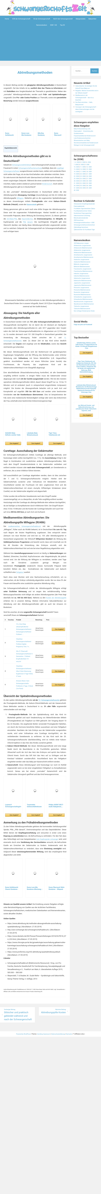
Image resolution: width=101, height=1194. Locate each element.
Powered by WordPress (21, 1017)
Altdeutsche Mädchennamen (84, 255)
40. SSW (77, 192)
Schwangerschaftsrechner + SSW (85, 225)
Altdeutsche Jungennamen (83, 252)
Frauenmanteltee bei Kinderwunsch (86, 136)
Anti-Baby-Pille (12, 219)
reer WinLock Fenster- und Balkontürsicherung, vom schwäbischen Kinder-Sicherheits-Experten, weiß (86, 410)
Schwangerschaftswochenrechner (85, 227)
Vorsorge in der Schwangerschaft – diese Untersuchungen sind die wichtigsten (86, 109)
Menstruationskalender (82, 220)
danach (30, 222)
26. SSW (84, 181)
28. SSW (77, 183)
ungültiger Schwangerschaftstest (16, 171)
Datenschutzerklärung (59, 1017)
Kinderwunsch (54, 184)
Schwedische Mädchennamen (84, 301)
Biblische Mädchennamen (83, 269)
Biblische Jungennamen (82, 266)
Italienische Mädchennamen (83, 283)
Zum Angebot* (14, 443)
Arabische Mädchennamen (83, 264)
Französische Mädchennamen (84, 273)
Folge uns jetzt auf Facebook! (84, 327)
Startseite (71, 1017)
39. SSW (91, 190)
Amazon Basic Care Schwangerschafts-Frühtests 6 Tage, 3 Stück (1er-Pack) (23, 669)
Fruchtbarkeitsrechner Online (84, 213)
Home (7, 19)
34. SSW (77, 188)
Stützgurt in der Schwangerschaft (85, 147)
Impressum (47, 1017)
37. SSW (77, 190)
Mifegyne (20, 198)
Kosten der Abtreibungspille (55, 598)
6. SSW (90, 164)
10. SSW (77, 169)
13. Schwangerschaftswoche (54, 683)
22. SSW (77, 178)
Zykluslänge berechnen (82, 229)
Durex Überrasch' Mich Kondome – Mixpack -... (59, 134)
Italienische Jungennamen (83, 280)
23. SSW (84, 178)
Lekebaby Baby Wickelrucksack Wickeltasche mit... (33, 434)
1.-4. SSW (77, 164)
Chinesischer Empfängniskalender (85, 206)
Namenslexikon (41, 25)
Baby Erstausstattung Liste (83, 129)
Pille (24, 222)
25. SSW (77, 181)
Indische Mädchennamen (82, 278)
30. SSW (91, 183)
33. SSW (91, 185)
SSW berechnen (79, 222)
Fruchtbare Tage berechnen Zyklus (86, 211)
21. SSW (91, 176)
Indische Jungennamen (82, 276)
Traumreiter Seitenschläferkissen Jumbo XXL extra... (34, 789)
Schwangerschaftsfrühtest (22, 165)
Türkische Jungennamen (82, 308)
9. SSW (88, 167)
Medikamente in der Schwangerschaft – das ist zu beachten (85, 97)
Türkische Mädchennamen (83, 311)
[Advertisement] (51, 47)
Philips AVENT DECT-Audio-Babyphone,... (56, 789)
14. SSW (84, 171)
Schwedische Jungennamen (83, 299)
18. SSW (91, 174)
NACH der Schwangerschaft (63, 19)
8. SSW (82, 167)
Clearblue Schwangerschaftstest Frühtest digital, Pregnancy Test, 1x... (24, 638)
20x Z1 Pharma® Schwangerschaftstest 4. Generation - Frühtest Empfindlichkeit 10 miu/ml (24, 647)
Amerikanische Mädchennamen (85, 259)
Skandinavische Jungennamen (84, 304)
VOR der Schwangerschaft (21, 19)
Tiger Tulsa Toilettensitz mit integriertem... (54, 434)
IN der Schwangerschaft (41, 19)
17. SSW (84, 174)
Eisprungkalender (80, 208)
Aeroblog (39, 1017)
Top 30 (62, 25)
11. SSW (84, 169)
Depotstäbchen (28, 219)
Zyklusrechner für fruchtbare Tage (85, 232)
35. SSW (84, 188)
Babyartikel (92, 19)
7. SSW (76, 167)
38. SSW (84, 190)
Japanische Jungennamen (83, 285)
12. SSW (91, 169)
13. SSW (77, 171)
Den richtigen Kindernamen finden (85, 313)
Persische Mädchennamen (83, 292)
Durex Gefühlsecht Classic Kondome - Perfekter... (9, 134)
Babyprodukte (80, 19)
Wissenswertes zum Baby (83, 140)
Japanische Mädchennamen (83, 287)
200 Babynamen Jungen (82, 245)
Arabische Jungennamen (82, 262)
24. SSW (91, 178)
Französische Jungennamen (83, 271)
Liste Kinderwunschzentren (83, 138)
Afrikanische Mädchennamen (84, 250)
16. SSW (77, 174)
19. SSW (77, 176)
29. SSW (84, 183)
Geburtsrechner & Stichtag (83, 218)
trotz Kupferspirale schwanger (50, 822)
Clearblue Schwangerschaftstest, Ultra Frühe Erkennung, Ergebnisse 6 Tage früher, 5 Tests (24, 658)
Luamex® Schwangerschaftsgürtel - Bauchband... (13, 789)
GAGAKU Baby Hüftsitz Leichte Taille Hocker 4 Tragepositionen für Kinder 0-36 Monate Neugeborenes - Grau (86, 347)
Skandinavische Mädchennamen (85, 306)
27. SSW (91, 181)
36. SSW (91, 188)
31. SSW (77, 185)
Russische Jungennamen (82, 294)
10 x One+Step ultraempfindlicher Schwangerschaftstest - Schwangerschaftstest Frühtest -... (23, 627)
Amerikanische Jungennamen (84, 257)
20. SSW (84, 176)
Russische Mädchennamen (83, 297)
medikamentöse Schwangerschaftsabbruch (25, 526)
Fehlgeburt (20, 572)
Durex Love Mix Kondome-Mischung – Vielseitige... (26, 134)
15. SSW (91, 171)
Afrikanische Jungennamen (83, 248)
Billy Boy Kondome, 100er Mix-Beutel (41, 134)
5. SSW (84, 164)
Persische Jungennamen (82, 290)
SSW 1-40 (53, 25)
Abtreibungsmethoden (34, 72)
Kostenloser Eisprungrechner (84, 215)
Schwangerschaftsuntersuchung (31, 168)
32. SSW (84, 185)
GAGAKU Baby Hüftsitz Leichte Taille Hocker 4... (12, 434)
